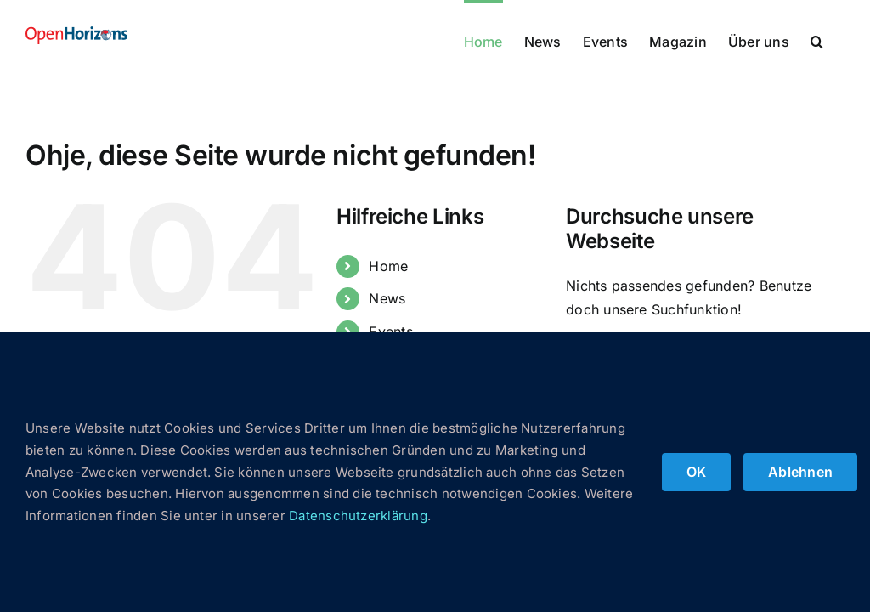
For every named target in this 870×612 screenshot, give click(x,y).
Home (388, 266)
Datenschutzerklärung (358, 515)
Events (390, 331)
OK (696, 471)
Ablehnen (800, 471)
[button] (817, 40)
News (387, 298)
